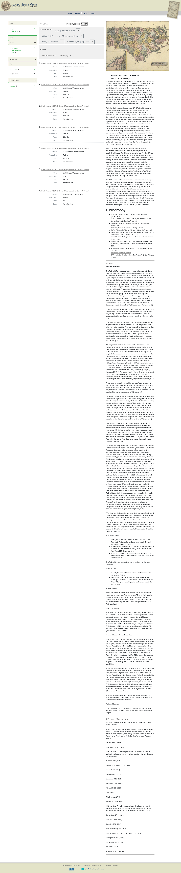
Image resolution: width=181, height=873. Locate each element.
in (67, 24)
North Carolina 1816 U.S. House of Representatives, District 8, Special (64, 148)
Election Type (14, 80)
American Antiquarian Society (71, 865)
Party (11, 64)
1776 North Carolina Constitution (122, 255)
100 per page (64, 56)
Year (11, 38)
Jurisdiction (13, 59)
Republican (14, 73)
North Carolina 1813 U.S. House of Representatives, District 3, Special (64, 127)
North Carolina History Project (121, 253)
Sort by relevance (48, 56)
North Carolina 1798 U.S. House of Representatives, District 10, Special (65, 85)
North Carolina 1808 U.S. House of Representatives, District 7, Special (64, 106)
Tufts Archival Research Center (92, 865)
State (11, 23)
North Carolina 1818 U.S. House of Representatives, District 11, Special (65, 170)
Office (11, 42)
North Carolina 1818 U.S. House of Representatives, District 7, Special (64, 191)
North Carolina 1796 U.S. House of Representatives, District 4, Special (64, 64)
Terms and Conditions (111, 865)
